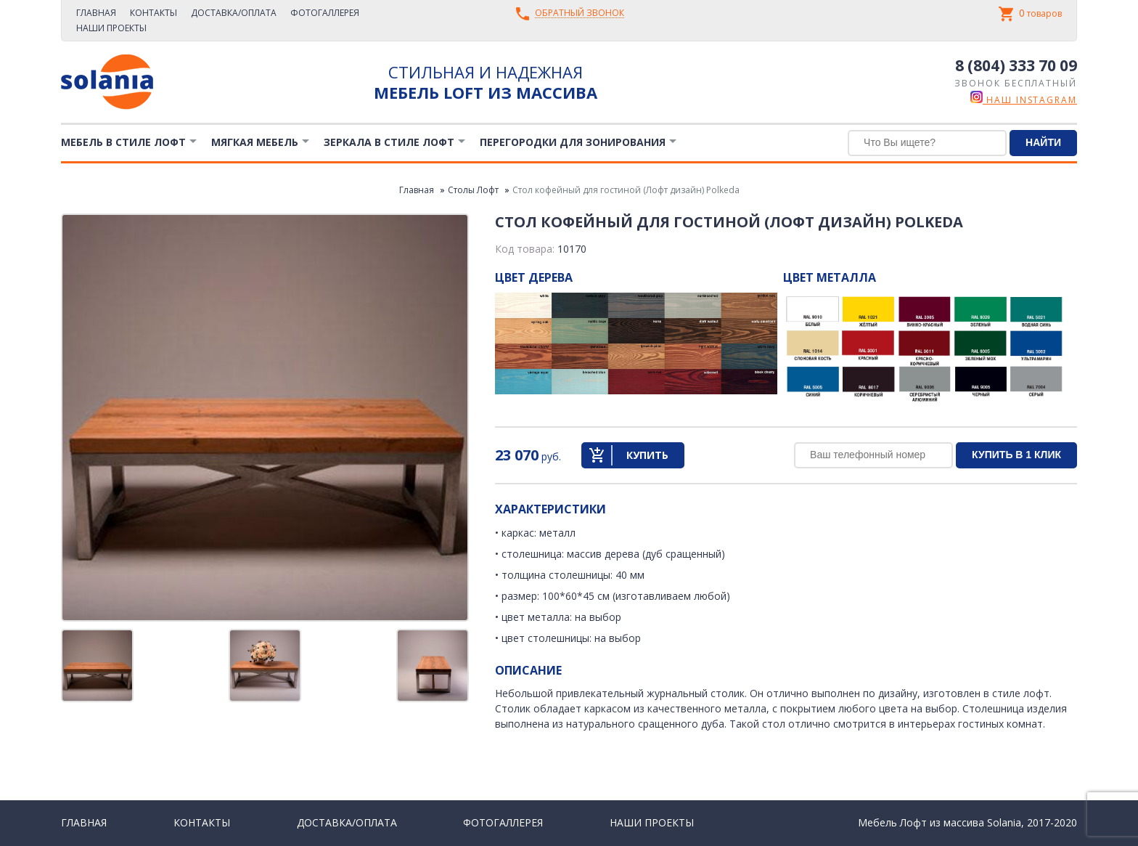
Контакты (153, 13)
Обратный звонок (579, 13)
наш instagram (1023, 100)
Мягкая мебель (254, 142)
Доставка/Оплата (234, 13)
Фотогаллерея (324, 13)
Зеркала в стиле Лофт (389, 142)
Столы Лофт (473, 190)
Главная (96, 13)
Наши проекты (111, 28)
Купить (647, 455)
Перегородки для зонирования (573, 142)
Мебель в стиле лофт (123, 142)
